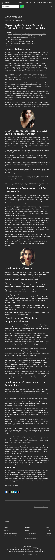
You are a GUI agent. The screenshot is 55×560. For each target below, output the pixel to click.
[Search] (22, 6)
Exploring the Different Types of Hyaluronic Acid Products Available (27, 34)
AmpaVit (7, 2)
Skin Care (22, 20)
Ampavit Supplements (31, 554)
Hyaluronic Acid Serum (14, 39)
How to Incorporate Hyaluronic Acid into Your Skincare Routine (25, 36)
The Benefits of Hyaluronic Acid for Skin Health (21, 37)
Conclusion (11, 45)
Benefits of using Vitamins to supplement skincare (22, 41)
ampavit (17, 20)
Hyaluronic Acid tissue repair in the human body (21, 43)
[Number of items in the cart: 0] (51, 6)
